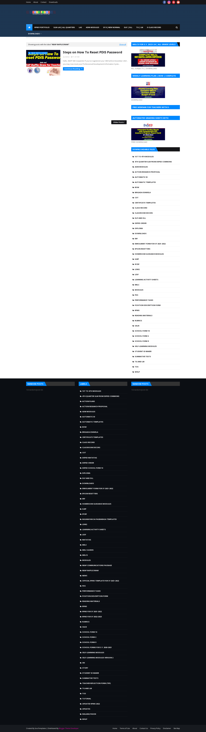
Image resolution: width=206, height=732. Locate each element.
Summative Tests (143, 356)
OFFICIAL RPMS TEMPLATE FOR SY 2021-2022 (100, 581)
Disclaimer (167, 728)
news (84, 575)
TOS (136, 367)
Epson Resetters (142, 249)
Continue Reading (72, 69)
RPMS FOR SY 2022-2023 (92, 616)
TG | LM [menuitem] (139, 27)
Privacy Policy (155, 728)
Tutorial (86, 698)
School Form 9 (142, 341)
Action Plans (88, 401)
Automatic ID (141, 177)
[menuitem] (29, 27)
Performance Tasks (144, 300)
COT (136, 197)
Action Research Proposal (147, 172)
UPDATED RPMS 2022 (91, 704)
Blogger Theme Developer (69, 728)
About (35, 2)
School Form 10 (142, 331)
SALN (137, 326)
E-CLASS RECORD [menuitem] (154, 27)
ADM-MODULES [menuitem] (92, 27)
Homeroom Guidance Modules (149, 254)
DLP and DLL (140, 218)
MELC (137, 285)
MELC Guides (88, 550)
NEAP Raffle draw (90, 570)
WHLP (137, 372)
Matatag (86, 540)
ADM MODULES (141, 167)
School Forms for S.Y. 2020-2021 (97, 647)
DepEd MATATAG (89, 457)
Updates (86, 709)
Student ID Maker (143, 351)
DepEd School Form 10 (92, 468)
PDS (136, 295)
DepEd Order (140, 223)
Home (28, 2)
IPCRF (137, 264)
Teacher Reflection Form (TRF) (96, 683)
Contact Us (144, 728)
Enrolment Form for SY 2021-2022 (150, 244)
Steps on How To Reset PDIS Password (92, 52)
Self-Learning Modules (146, 346)
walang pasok (89, 714)
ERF (136, 238)
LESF (137, 274)
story (85, 668)
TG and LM (139, 361)
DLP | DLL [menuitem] (128, 27)
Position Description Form (148, 305)
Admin (67, 57)
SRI (83, 663)
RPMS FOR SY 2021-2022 (92, 611)
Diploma (139, 228)
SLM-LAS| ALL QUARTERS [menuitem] (64, 27)
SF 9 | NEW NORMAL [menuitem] (111, 27)
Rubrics (138, 320)
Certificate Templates (145, 203)
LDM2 (137, 269)
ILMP (137, 259)
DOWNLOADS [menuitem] (34, 33)
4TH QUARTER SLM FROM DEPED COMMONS (153, 161)
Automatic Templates (145, 182)
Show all (122, 44)
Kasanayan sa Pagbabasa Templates (99, 519)
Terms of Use (125, 728)
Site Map (177, 728)
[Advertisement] (76, 98)
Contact (43, 2)
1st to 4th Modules (144, 156)
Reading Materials (143, 315)
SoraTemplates (40, 728)
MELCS (85, 555)
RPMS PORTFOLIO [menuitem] (42, 27)
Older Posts (118, 122)
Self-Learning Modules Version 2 (97, 657)
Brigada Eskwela (143, 192)
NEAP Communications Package (97, 565)
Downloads (53, 2)
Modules (139, 290)
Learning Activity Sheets (146, 279)
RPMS (137, 310)
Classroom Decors (144, 213)
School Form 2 (142, 336)
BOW (137, 187)
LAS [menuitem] (80, 27)
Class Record (141, 208)
